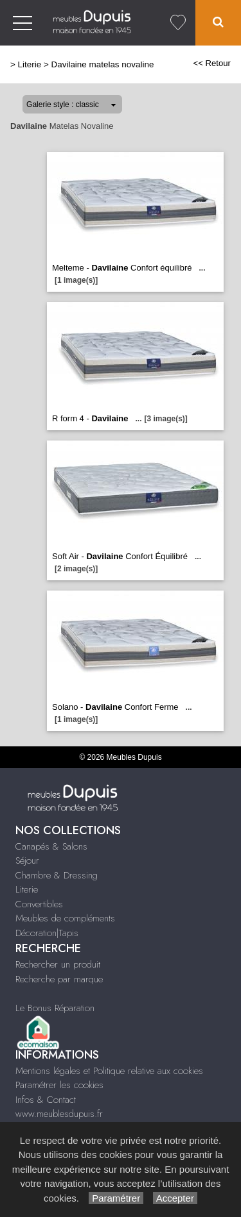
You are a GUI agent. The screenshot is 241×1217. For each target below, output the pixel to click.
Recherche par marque (59, 979)
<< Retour (212, 63)
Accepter (175, 1198)
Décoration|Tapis (46, 933)
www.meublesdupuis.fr (59, 1114)
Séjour (27, 860)
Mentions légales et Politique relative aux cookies (109, 1071)
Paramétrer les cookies (59, 1085)
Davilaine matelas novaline (102, 64)
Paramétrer (116, 1198)
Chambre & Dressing (56, 875)
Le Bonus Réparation (54, 1008)
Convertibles (39, 904)
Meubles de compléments (65, 918)
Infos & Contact (45, 1100)
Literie (30, 64)
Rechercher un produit (57, 964)
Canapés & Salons (51, 846)
